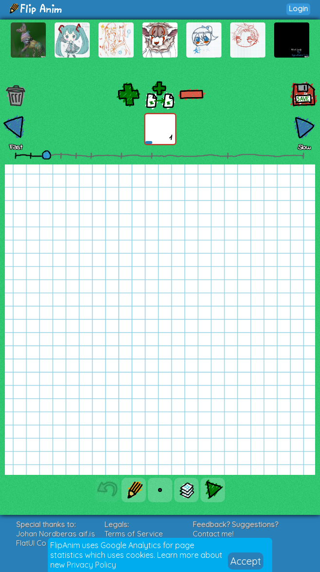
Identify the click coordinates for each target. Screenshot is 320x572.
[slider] (46, 155)
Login (298, 8)
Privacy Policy (91, 565)
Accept (245, 561)
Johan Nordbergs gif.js (55, 533)
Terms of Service (133, 533)
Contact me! (213, 533)
